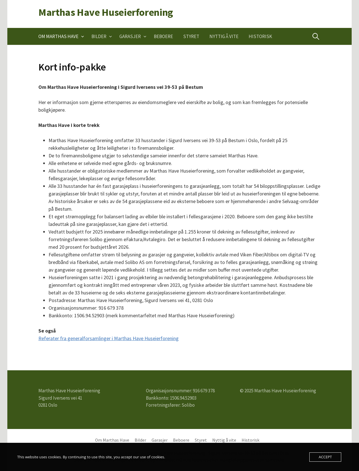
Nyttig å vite (223, 36)
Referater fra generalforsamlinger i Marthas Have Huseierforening (108, 338)
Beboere (163, 36)
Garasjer (130, 36)
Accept (325, 456)
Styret (191, 36)
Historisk (260, 36)
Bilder (98, 36)
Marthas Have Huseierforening (105, 12)
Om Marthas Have (58, 36)
